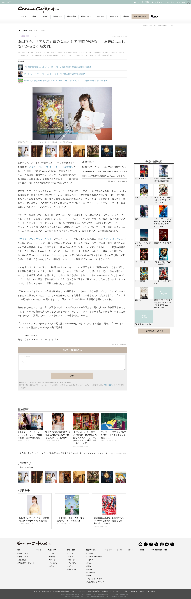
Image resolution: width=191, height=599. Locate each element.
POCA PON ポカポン (143, 324)
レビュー (100, 16)
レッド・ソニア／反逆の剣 (163, 282)
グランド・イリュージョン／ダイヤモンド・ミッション (163, 200)
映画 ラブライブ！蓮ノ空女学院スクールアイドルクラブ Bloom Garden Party (163, 303)
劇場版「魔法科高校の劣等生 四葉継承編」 (163, 180)
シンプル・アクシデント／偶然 (143, 244)
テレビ (45, 16)
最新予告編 (22, 560)
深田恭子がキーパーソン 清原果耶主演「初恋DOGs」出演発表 (107, 167)
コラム (51, 566)
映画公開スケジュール (26, 563)
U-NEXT (90, 576)
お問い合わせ (46, 591)
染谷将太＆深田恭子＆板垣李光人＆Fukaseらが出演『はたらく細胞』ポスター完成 (114, 176)
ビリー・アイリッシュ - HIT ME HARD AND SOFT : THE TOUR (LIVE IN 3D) (163, 222)
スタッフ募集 (150, 591)
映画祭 (126, 16)
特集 (165, 550)
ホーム (23, 16)
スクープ (52, 553)
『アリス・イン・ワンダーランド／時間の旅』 (50, 167)
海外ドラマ (57, 16)
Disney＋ (91, 563)
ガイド (130, 550)
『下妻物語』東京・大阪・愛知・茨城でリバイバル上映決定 (105, 171)
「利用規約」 (108, 385)
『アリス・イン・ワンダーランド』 (36, 239)
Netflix (90, 569)
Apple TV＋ (92, 560)
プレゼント (113, 16)
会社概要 (105, 591)
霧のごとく (139, 300)
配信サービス (86, 16)
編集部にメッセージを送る (119, 181)
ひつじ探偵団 (140, 281)
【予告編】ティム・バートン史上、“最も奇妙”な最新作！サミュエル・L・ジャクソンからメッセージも (72, 453)
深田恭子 (89, 162)
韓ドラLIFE (72, 569)
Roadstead (91, 572)
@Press (141, 591)
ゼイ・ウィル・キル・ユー (143, 263)
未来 (137, 219)
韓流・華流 (71, 16)
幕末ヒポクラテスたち (143, 197)
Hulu (89, 566)
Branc (155, 16)
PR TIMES (133, 591)
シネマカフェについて (78, 591)
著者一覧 (37, 591)
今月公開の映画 (140, 16)
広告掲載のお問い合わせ (61, 591)
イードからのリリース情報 (119, 591)
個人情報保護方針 (94, 591)
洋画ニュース (23, 557)
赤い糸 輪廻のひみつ (143, 178)
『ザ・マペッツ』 (112, 239)
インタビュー (54, 563)
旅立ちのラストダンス (163, 243)
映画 (34, 16)
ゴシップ (52, 560)
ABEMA (90, 553)
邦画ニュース (23, 553)
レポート (52, 557)
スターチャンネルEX (95, 579)
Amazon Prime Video (95, 557)
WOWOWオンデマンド (96, 582)
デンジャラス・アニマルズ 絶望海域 (163, 263)
